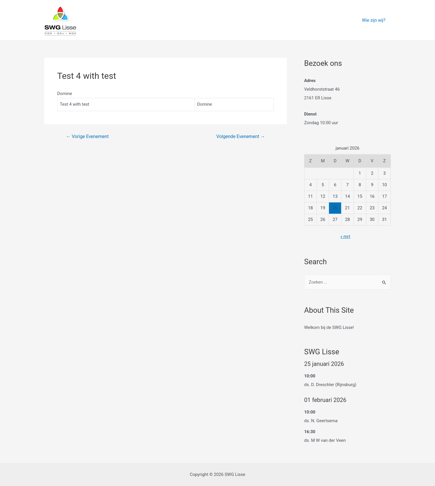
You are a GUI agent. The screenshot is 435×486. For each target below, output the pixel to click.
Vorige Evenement (87, 136)
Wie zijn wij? (374, 20)
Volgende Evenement (240, 136)
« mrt (345, 236)
